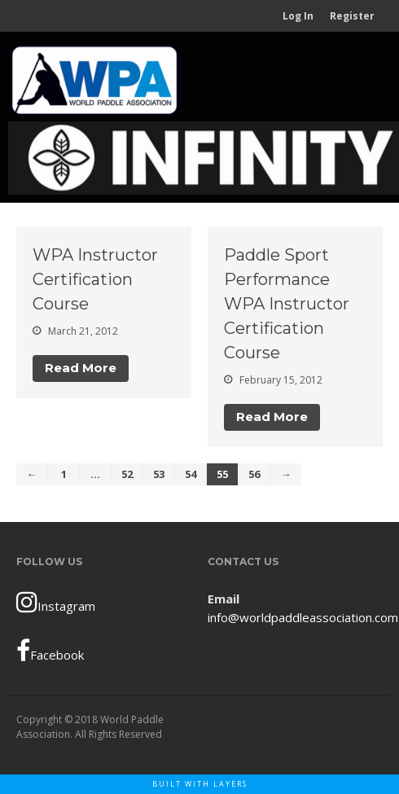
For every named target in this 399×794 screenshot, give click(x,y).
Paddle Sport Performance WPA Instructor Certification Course (286, 303)
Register (352, 16)
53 (158, 474)
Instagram (55, 602)
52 (127, 474)
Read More (80, 367)
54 (190, 474)
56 (254, 474)
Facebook (50, 650)
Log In (298, 16)
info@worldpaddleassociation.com (303, 617)
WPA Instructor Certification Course (95, 279)
